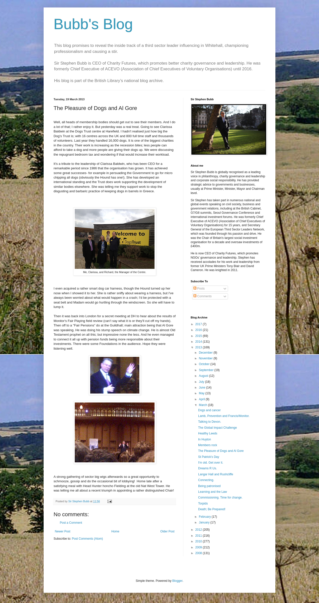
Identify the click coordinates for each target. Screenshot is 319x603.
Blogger (177, 581)
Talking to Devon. (209, 421)
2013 (199, 347)
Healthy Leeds (207, 433)
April (202, 399)
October (204, 364)
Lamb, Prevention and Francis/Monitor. (223, 416)
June (202, 387)
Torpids (203, 503)
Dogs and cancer (209, 410)
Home (115, 531)
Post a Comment (71, 522)
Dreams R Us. (207, 468)
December (206, 352)
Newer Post (62, 531)
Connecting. (206, 480)
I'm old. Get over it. (210, 462)
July (202, 382)
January (204, 522)
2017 (199, 324)
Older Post (167, 531)
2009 (199, 547)
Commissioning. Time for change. (220, 497)
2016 (199, 330)
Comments (202, 296)
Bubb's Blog (93, 24)
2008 (199, 553)
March (203, 405)
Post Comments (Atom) (87, 538)
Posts (199, 288)
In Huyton (204, 439)
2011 (199, 535)
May (202, 393)
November (206, 358)
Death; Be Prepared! (211, 509)
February (205, 516)
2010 (199, 541)
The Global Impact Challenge (217, 427)
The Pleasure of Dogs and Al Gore (221, 451)
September (206, 370)
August (204, 376)
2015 (199, 336)
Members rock (207, 445)
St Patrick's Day (208, 457)
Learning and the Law (212, 492)
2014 (199, 341)
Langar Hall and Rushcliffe (215, 474)
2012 (199, 529)
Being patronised (209, 486)
